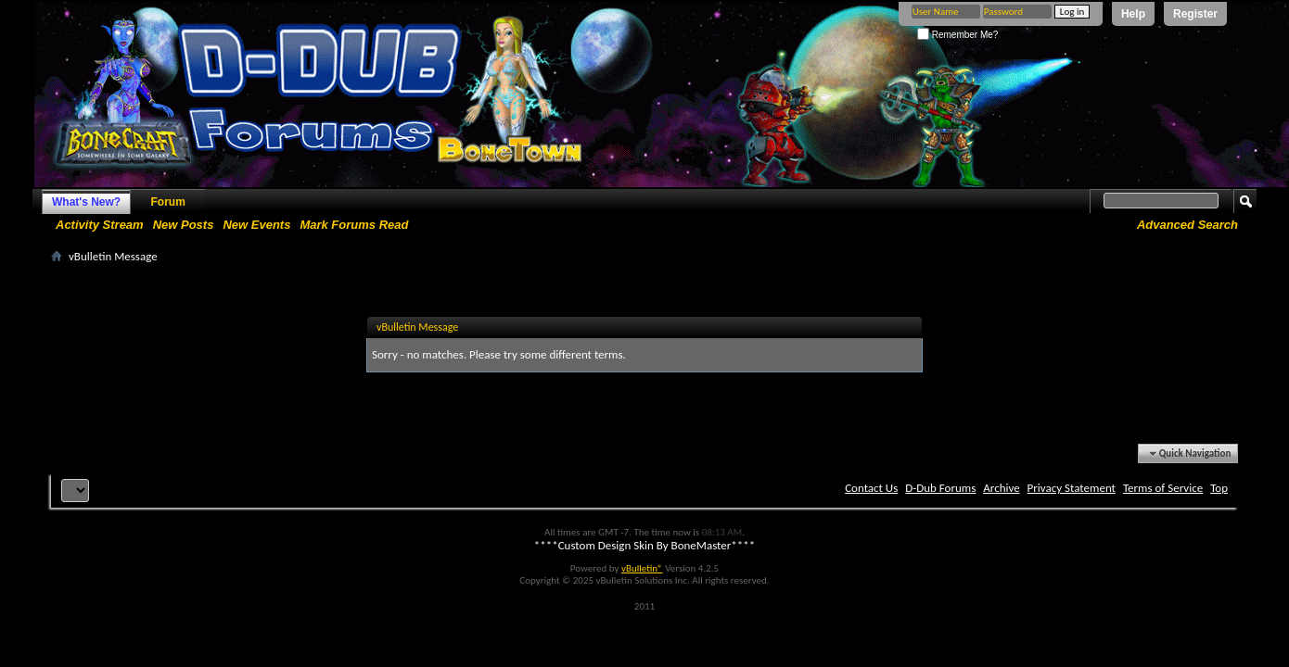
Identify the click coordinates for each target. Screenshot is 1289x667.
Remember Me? (957, 35)
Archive (1001, 488)
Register (1195, 13)
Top (1219, 488)
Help (1133, 13)
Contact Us (871, 488)
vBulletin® (642, 568)
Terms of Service (1163, 488)
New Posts (183, 225)
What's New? (86, 201)
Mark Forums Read (354, 225)
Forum (168, 201)
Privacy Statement (1071, 488)
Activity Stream (100, 225)
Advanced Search (1187, 225)
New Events (256, 225)
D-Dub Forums (940, 488)
